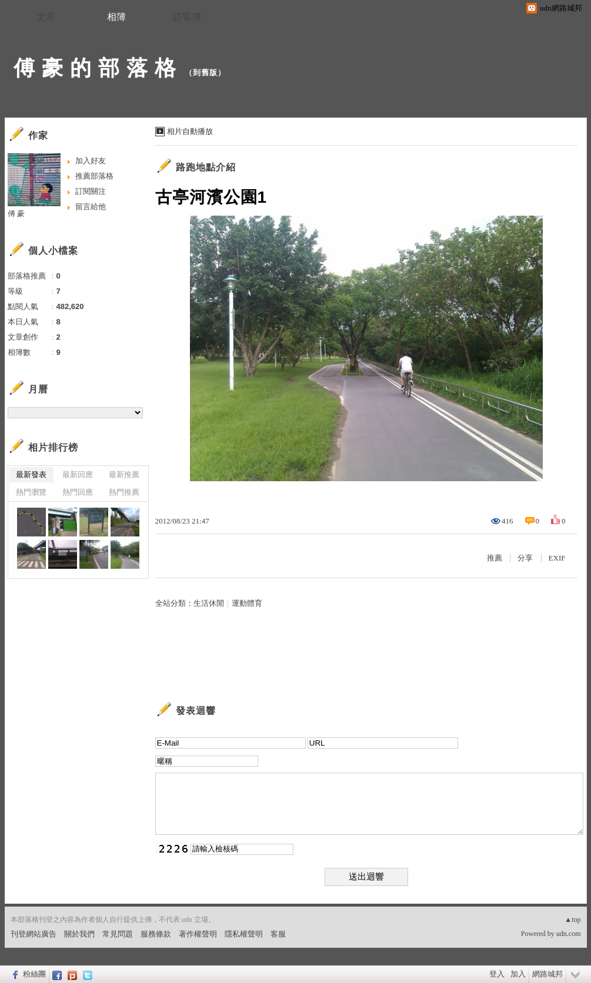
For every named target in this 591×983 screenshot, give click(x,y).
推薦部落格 (94, 176)
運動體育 (247, 603)
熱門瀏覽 (31, 492)
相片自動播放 (190, 131)
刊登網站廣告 (33, 934)
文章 (45, 17)
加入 (518, 973)
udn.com (568, 934)
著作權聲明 (198, 934)
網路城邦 (547, 973)
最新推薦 (124, 474)
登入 (497, 973)
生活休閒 (208, 603)
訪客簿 (187, 17)
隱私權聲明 (244, 934)
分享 (525, 557)
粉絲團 (34, 973)
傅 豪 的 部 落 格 (95, 68)
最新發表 (31, 474)
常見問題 (117, 934)
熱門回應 (77, 492)
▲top (572, 919)
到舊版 (205, 72)
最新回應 (77, 474)
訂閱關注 (90, 191)
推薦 (494, 557)
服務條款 (156, 934)
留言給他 (90, 206)
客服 (278, 934)
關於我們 (79, 934)
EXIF (557, 557)
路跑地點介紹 (206, 167)
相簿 (116, 17)
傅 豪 (16, 213)
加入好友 (90, 160)
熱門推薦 (124, 492)
